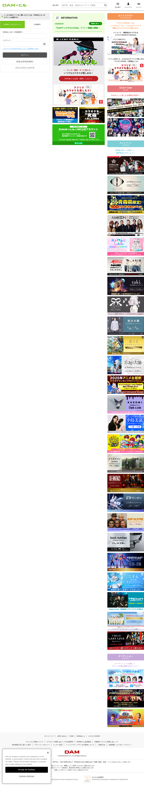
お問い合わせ (62, 736)
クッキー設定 (57, 745)
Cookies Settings (26, 776)
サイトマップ (49, 736)
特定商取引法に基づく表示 (21, 745)
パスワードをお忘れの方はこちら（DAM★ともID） (21, 49)
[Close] (48, 752)
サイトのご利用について (34, 742)
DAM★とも (81, 736)
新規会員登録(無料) (24, 61)
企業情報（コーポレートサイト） (120, 745)
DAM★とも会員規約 (84, 742)
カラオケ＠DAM (94, 736)
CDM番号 (37, 24)
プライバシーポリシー (42, 745)
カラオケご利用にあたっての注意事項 (60, 742)
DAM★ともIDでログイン (12, 24)
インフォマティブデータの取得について (80, 745)
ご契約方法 (101, 745)
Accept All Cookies (26, 769)
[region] (26, 766)
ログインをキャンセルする (24, 67)
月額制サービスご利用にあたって (106, 742)
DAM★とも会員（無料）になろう (78, 79)
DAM (71, 736)
